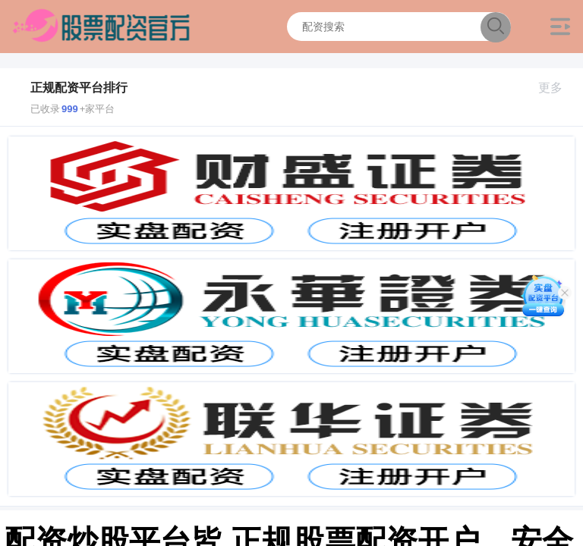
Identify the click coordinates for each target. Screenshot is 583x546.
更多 (556, 87)
